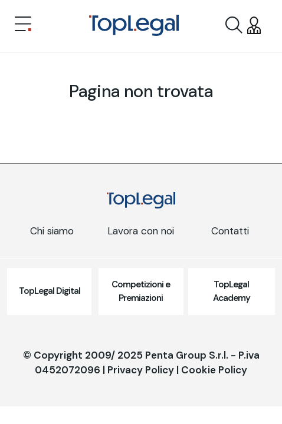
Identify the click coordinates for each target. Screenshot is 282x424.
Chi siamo (52, 230)
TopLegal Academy (231, 291)
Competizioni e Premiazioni (141, 291)
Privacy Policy (140, 369)
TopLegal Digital (49, 291)
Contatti (230, 230)
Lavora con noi (140, 230)
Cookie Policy (214, 369)
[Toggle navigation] (23, 25)
